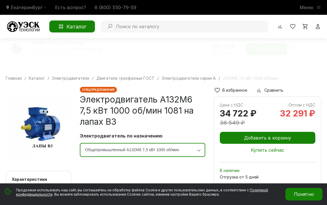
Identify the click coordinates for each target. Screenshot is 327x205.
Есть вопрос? (70, 7)
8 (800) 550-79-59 (115, 7)
